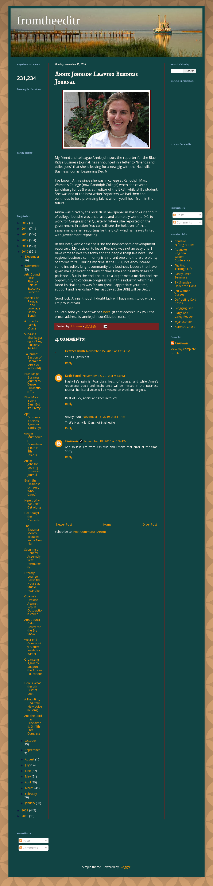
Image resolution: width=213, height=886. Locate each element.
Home (107, 524)
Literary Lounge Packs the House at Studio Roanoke (32, 582)
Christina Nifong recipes (184, 243)
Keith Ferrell (73, 376)
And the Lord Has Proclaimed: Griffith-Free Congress (33, 724)
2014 (25, 228)
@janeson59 (183, 322)
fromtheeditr (48, 20)
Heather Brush (75, 351)
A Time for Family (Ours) (31, 324)
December (32, 256)
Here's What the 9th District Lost (32, 688)
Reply (68, 363)
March (29, 788)
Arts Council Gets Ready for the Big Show (32, 627)
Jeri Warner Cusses (182, 292)
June (28, 771)
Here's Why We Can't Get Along (32, 504)
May (28, 776)
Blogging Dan (184, 308)
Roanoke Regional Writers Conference (182, 255)
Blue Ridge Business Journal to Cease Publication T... (32, 382)
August (30, 759)
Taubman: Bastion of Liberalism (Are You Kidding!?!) (33, 361)
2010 (25, 251)
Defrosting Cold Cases (185, 301)
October (30, 741)
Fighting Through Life (183, 267)
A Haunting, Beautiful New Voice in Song (33, 704)
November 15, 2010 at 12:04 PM (108, 351)
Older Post (150, 524)
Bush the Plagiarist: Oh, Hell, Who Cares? (32, 487)
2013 (25, 234)
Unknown (71, 441)
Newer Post (64, 524)
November (32, 266)
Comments (182, 222)
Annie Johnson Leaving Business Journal (32, 468)
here (107, 312)
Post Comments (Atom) (89, 532)
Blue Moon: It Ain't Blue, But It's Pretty (32, 402)
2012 (25, 240)
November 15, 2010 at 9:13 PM (103, 376)
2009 (25, 810)
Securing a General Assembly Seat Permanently (33, 558)
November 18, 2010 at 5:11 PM (104, 417)
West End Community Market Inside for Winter (33, 647)
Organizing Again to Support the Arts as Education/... (33, 668)
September (32, 750)
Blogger (125, 867)
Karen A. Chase (185, 327)
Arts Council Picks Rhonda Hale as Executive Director (32, 283)
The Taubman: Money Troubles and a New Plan (33, 535)
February (31, 794)
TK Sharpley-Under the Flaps (185, 284)
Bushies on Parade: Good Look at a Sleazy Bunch (32, 306)
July (27, 765)
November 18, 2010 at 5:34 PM (105, 441)
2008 (25, 816)
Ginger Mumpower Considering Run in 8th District (33, 444)
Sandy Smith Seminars (183, 275)
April (28, 782)
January (30, 803)
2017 (25, 223)
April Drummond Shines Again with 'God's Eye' (33, 421)
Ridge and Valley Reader (184, 315)
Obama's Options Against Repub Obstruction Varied (33, 605)
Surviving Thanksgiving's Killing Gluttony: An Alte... (33, 341)
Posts (179, 215)
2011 (25, 246)
